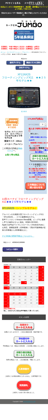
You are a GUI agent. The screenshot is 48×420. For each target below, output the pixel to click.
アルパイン (25, 52)
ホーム (31, 2)
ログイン (40, 2)
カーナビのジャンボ (29, 401)
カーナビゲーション (13, 52)
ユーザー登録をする (36, 4)
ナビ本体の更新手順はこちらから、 (18, 236)
